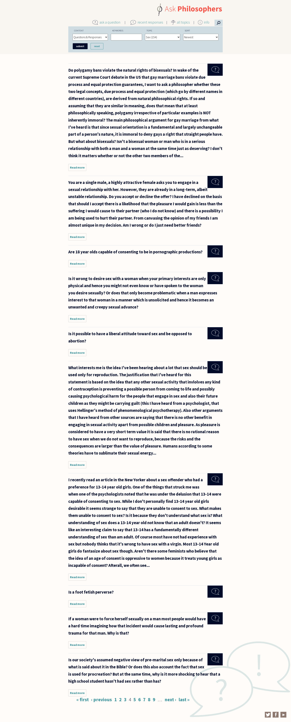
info (206, 22)
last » (184, 700)
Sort (187, 30)
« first (82, 700)
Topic (149, 30)
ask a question (109, 22)
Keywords (117, 30)
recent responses (150, 22)
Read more (78, 168)
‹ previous (101, 700)
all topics (183, 22)
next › (170, 700)
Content (79, 30)
